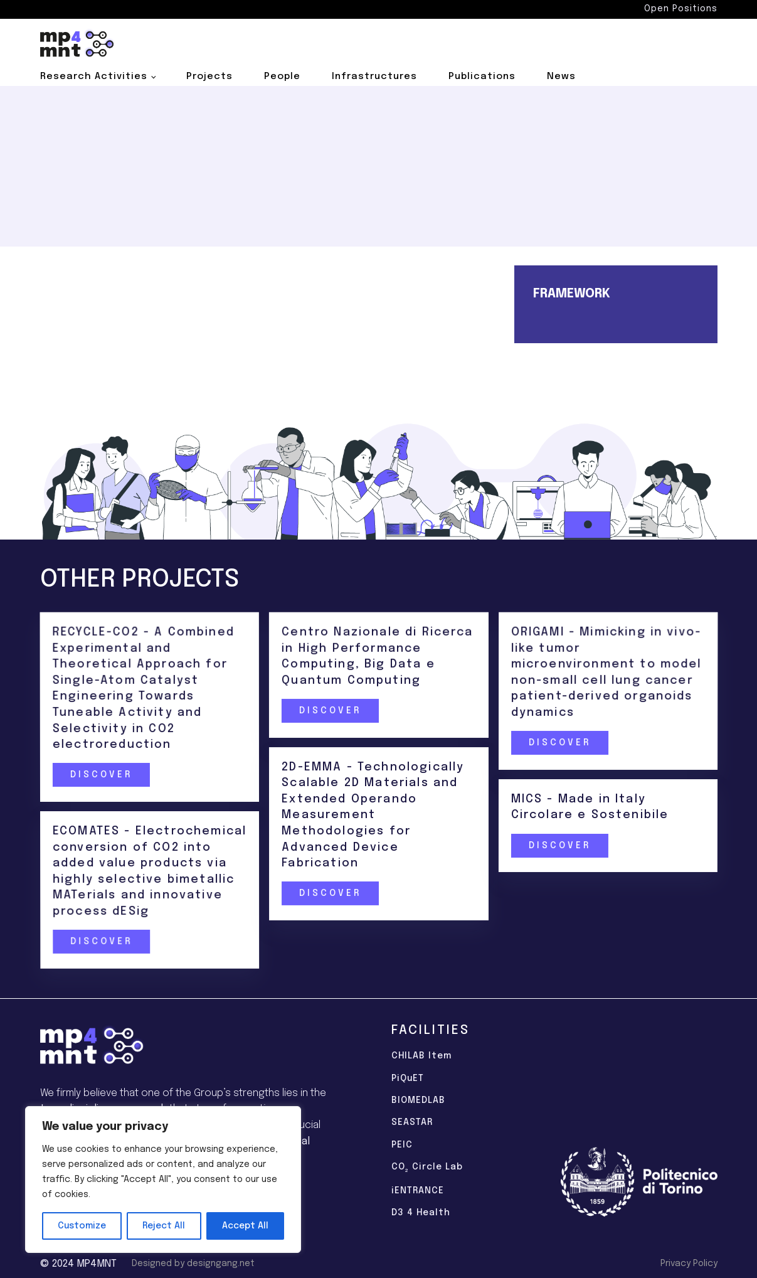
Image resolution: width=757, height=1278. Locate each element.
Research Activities (93, 77)
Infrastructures (374, 77)
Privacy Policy (688, 1263)
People (282, 77)
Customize (82, 1226)
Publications (482, 77)
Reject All (163, 1226)
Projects (209, 77)
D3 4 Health (420, 1212)
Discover (100, 775)
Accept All (245, 1226)
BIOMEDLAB (418, 1100)
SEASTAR (412, 1122)
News (561, 77)
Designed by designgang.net (193, 1263)
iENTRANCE (417, 1190)
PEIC (402, 1145)
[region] (163, 1179)
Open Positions (680, 8)
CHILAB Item (421, 1056)
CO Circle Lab (427, 1168)
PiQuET (407, 1078)
